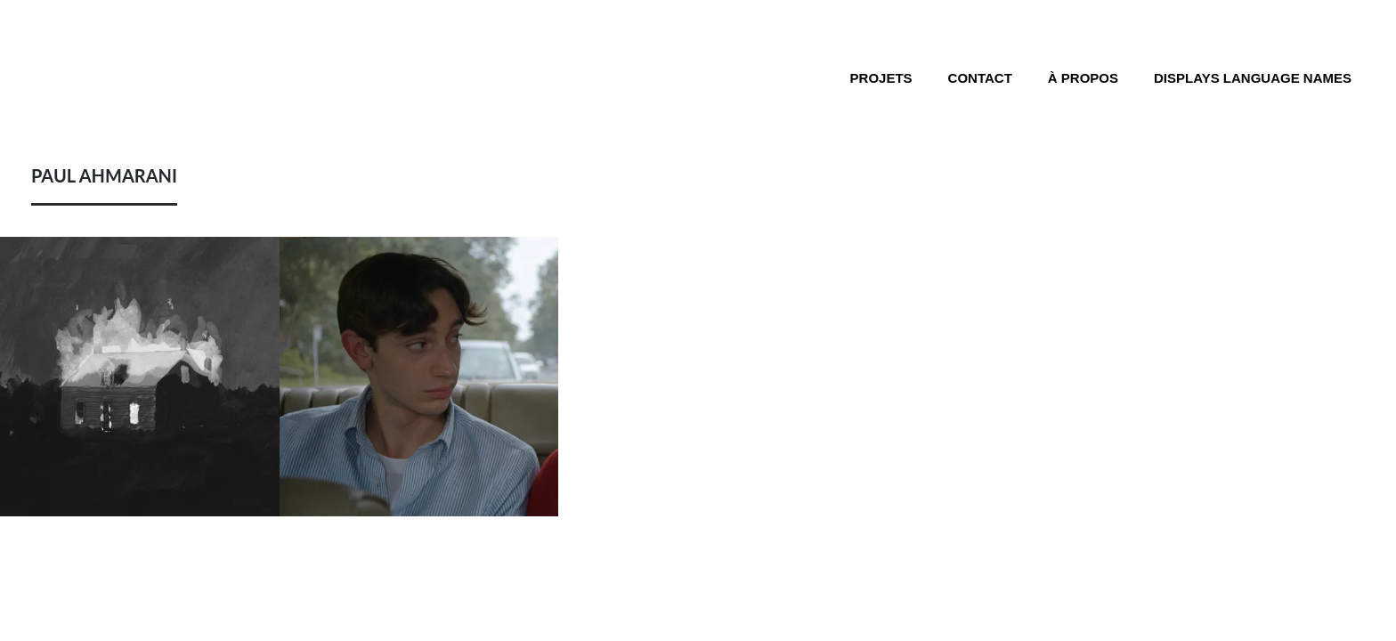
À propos (1083, 77)
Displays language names (1252, 77)
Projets (881, 77)
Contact (980, 77)
